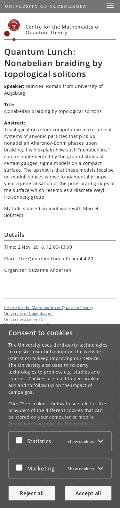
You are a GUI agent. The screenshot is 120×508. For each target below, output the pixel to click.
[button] (110, 6)
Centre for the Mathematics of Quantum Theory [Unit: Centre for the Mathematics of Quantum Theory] (48, 307)
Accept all (88, 493)
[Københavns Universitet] (12, 30)
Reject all (32, 493)
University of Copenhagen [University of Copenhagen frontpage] (28, 313)
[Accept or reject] (21, 440)
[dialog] (60, 416)
